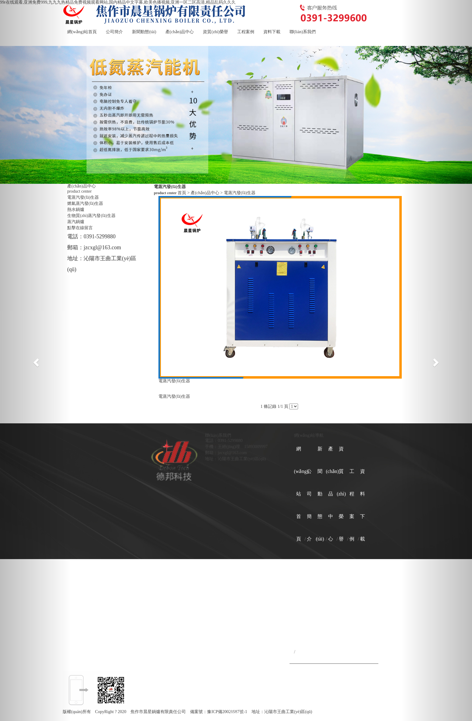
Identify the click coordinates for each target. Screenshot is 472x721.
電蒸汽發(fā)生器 (83, 197)
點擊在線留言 (80, 228)
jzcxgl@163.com (102, 247)
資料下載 (271, 32)
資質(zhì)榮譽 (215, 32)
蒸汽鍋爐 (75, 221)
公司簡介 (114, 32)
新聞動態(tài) (144, 32)
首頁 (182, 193)
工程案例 (245, 32)
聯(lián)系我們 (303, 32)
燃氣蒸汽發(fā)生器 (85, 203)
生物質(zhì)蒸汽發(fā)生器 (91, 215)
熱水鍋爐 (75, 209)
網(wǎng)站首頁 (82, 32)
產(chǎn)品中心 (179, 32)
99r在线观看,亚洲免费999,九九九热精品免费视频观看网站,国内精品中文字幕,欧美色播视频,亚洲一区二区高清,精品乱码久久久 (118, 2)
